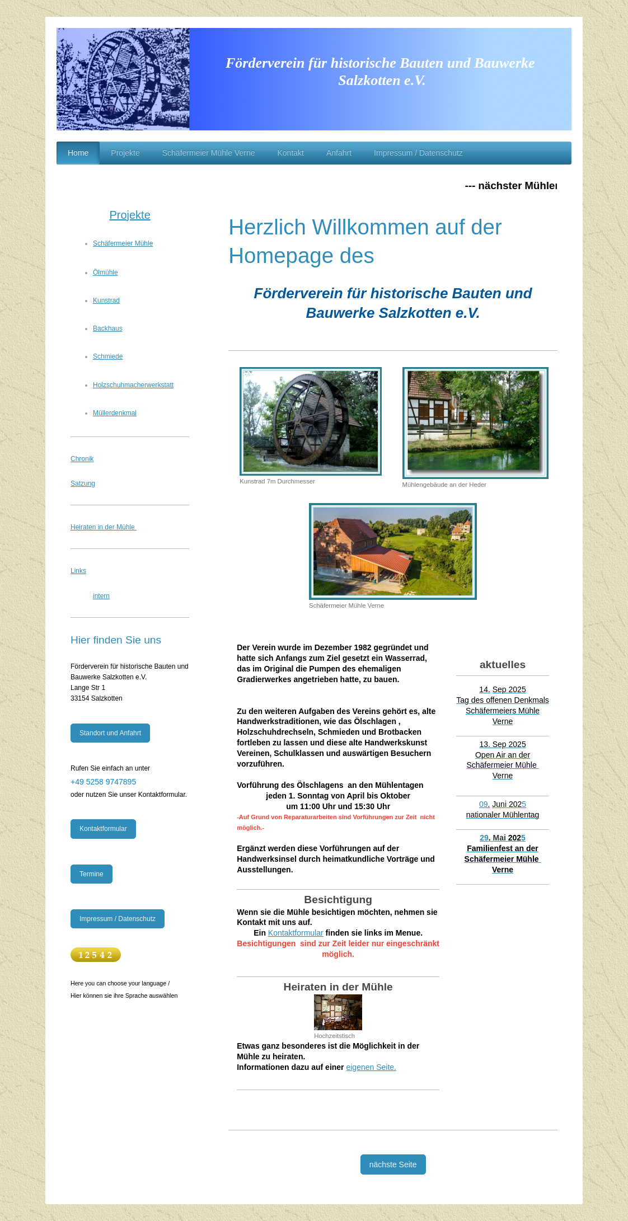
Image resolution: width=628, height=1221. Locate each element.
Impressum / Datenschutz (117, 919)
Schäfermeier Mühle (123, 243)
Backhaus (108, 328)
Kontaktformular (296, 932)
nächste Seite (393, 1164)
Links (78, 571)
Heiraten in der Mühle (104, 527)
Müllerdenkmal (115, 413)
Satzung (83, 483)
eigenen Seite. (371, 1067)
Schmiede (108, 356)
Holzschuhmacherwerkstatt (133, 385)
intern (101, 596)
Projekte (129, 215)
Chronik (82, 459)
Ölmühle (105, 272)
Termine (91, 874)
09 (484, 804)
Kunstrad (106, 300)
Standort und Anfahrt (110, 733)
